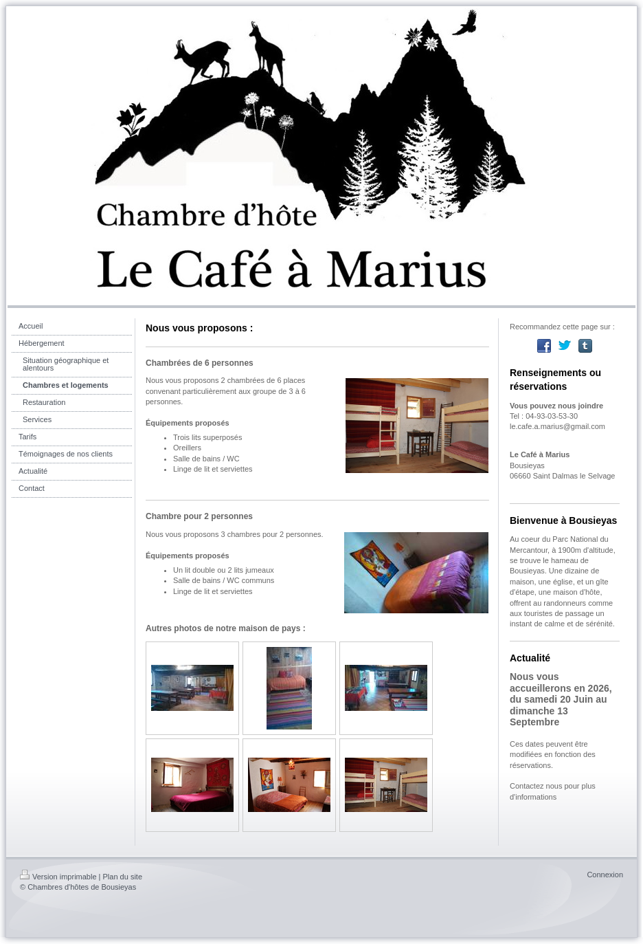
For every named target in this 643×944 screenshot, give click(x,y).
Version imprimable (58, 876)
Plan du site (122, 876)
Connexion (605, 874)
